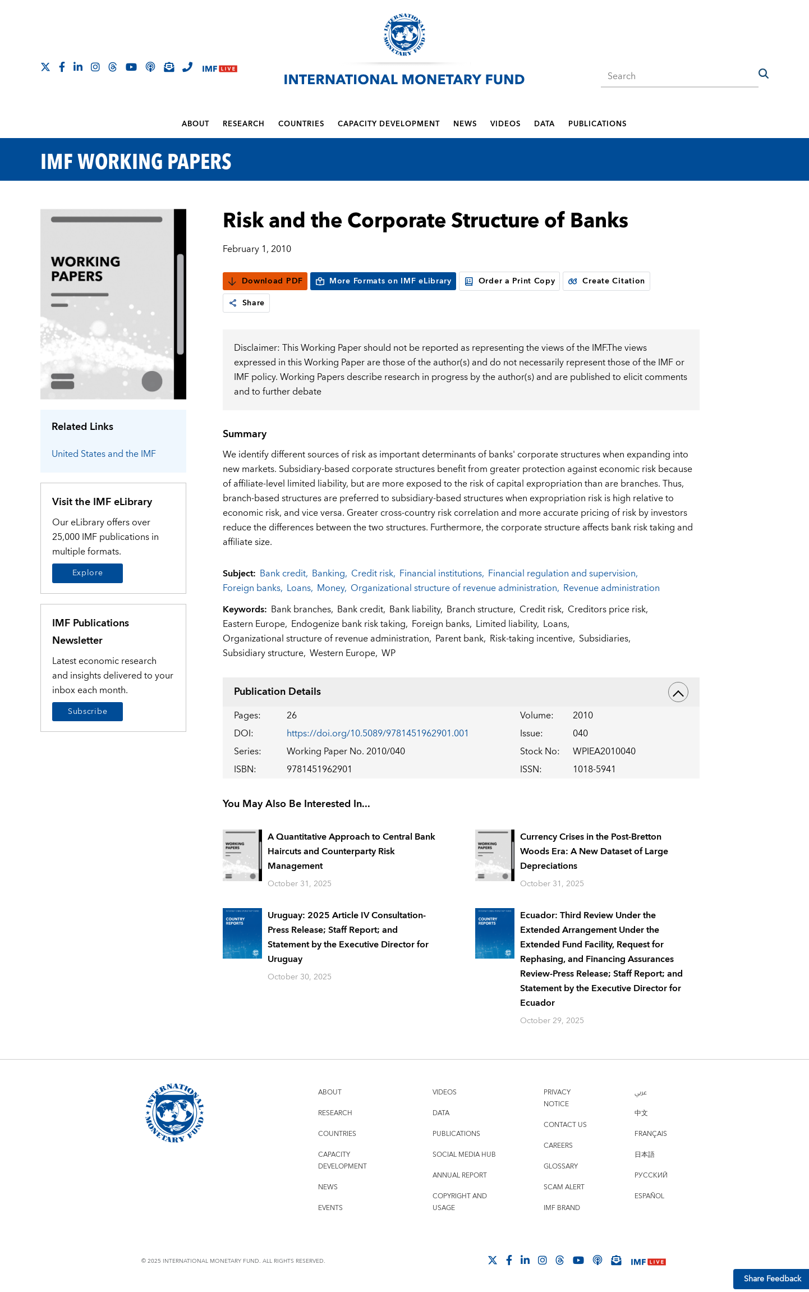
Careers (558, 1146)
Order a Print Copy (509, 281)
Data (544, 124)
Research (244, 124)
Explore (87, 573)
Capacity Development (389, 124)
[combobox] (679, 72)
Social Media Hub (464, 1155)
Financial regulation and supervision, (563, 573)
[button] (764, 73)
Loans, (300, 588)
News (465, 124)
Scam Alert (564, 1187)
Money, (332, 588)
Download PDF (265, 281)
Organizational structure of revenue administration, (455, 588)
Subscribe (87, 711)
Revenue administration (611, 588)
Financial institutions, (441, 573)
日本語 (645, 1155)
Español (649, 1196)
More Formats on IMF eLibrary (383, 281)
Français (651, 1134)
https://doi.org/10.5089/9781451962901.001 (378, 733)
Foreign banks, (253, 588)
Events (330, 1208)
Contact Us (565, 1125)
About (195, 124)
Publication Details (461, 692)
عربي (641, 1092)
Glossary (561, 1166)
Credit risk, (373, 573)
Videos (505, 124)
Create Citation (606, 281)
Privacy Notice (557, 1098)
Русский (651, 1175)
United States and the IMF (104, 454)
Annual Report (460, 1175)
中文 (641, 1113)
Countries (301, 124)
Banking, (329, 573)
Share (246, 303)
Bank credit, (284, 573)
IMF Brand (562, 1208)
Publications (597, 124)
